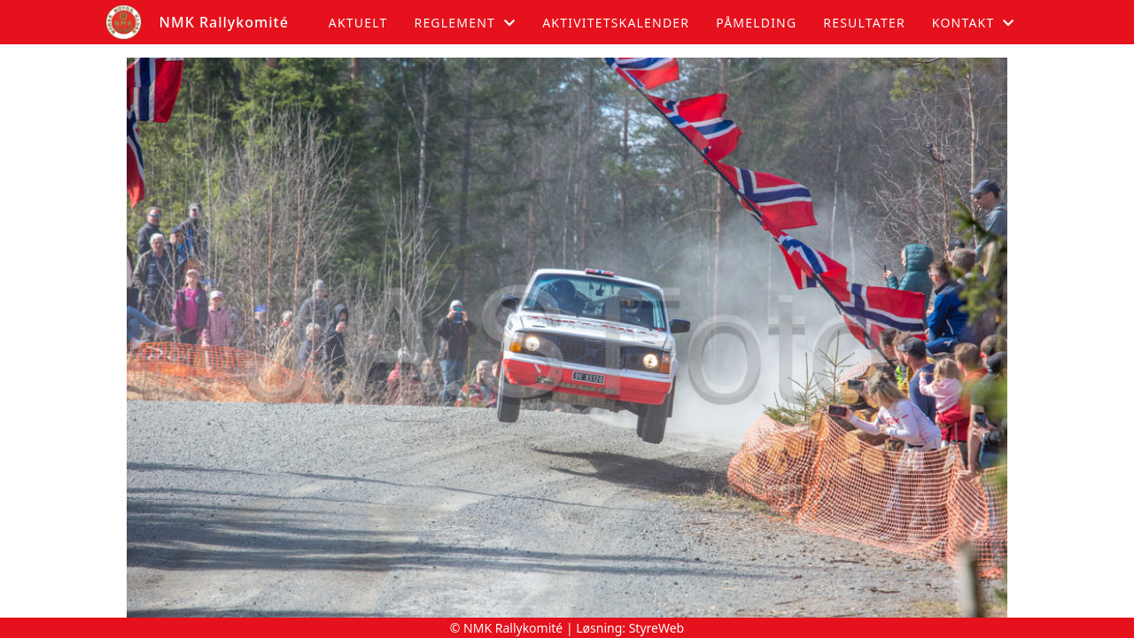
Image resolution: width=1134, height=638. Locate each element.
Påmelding (756, 22)
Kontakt (973, 22)
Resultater (864, 22)
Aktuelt (358, 22)
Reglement (465, 22)
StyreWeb (657, 627)
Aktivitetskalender (615, 22)
